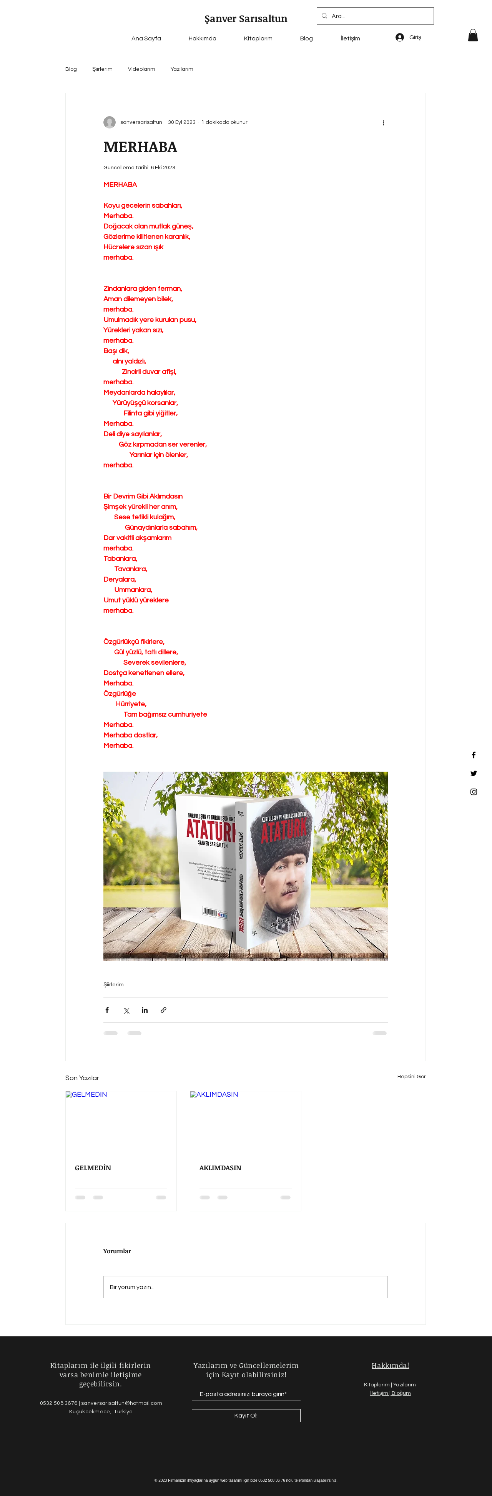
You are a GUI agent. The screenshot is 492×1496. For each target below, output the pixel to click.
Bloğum (401, 1393)
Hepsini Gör (411, 1076)
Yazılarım (182, 69)
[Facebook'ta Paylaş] (107, 1010)
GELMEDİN (93, 1167)
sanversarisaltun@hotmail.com (121, 1403)
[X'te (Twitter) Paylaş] (126, 1010)
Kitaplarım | (378, 1385)
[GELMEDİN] (121, 1122)
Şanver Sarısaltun (246, 18)
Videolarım (141, 69)
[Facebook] (473, 755)
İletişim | (381, 1393)
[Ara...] (374, 16)
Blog (71, 69)
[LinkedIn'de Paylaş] (144, 1010)
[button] (473, 35)
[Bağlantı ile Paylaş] (163, 1010)
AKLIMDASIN (220, 1167)
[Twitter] (473, 773)
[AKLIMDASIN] (245, 1122)
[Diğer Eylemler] (383, 122)
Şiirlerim (102, 69)
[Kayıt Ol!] (246, 1415)
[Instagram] (473, 791)
